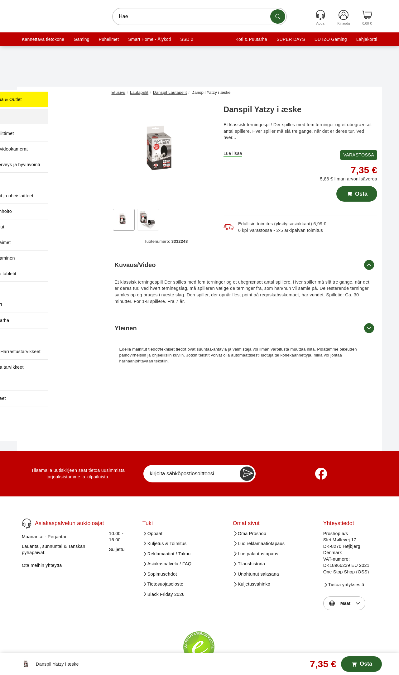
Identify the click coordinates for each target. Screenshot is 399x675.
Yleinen (244, 328)
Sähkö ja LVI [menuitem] (49, 304)
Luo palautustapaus (258, 520)
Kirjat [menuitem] (41, 180)
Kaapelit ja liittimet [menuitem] (55, 133)
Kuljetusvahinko (254, 550)
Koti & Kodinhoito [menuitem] (53, 211)
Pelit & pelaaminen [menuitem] (55, 258)
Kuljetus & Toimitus (167, 510)
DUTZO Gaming (331, 39)
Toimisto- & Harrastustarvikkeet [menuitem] (68, 351)
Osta (357, 194)
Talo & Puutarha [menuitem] (52, 320)
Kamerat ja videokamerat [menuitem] (62, 148)
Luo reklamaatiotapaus (261, 510)
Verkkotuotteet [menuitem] (50, 398)
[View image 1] (124, 220)
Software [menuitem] (45, 289)
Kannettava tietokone (43, 39)
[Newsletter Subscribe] (247, 440)
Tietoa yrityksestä (346, 551)
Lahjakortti (366, 39)
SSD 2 (186, 39)
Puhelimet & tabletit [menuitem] (56, 273)
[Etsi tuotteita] (277, 16)
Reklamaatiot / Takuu (169, 520)
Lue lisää (233, 153)
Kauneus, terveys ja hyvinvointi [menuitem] (68, 164)
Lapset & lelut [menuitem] (50, 226)
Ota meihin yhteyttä (42, 532)
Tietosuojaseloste (165, 550)
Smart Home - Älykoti (149, 39)
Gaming (81, 39)
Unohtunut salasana (258, 541)
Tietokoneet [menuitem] (48, 335)
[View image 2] (148, 220)
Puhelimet (109, 39)
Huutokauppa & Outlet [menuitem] (58, 99)
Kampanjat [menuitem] (47, 116)
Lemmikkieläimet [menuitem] (53, 242)
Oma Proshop (252, 500)
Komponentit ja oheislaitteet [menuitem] (64, 195)
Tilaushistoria (251, 530)
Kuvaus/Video (244, 265)
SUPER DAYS (290, 39)
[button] (163, 152)
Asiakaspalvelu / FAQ (169, 530)
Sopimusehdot (162, 541)
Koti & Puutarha (251, 39)
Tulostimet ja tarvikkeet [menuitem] (59, 367)
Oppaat (155, 500)
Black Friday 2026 (166, 561)
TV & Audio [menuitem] (47, 382)
